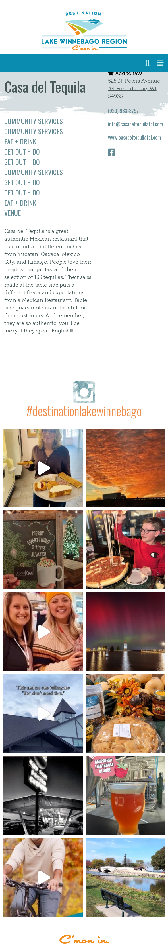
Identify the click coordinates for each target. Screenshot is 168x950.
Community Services (33, 121)
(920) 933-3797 (123, 110)
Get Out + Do (22, 151)
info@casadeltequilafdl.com (135, 124)
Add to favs (125, 73)
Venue (12, 213)
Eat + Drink (20, 141)
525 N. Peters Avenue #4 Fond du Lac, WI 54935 (134, 88)
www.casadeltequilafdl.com (134, 137)
